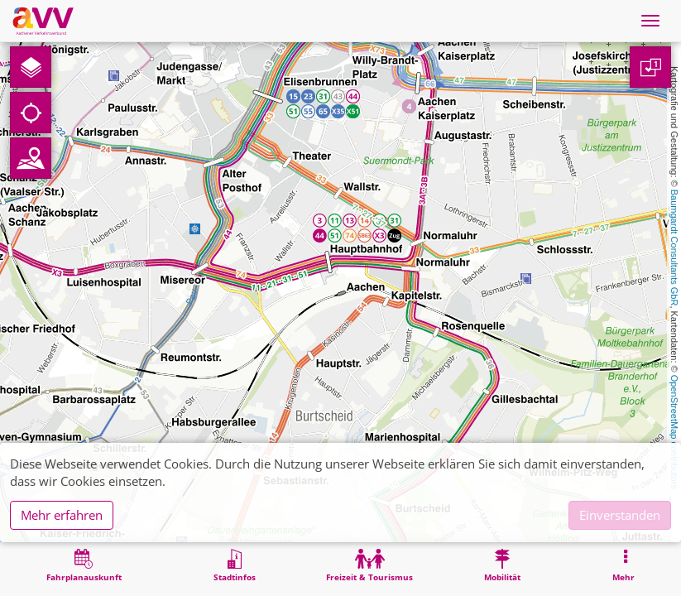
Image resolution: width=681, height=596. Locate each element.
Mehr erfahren (62, 515)
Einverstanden (619, 515)
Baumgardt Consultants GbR (674, 248)
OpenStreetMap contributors (674, 432)
